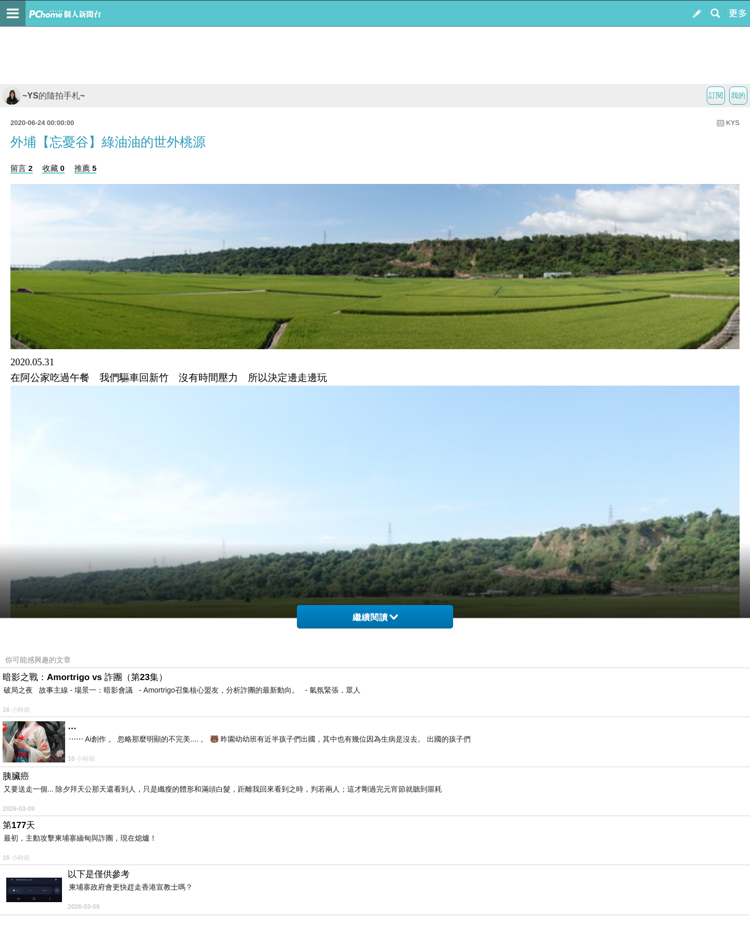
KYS (733, 123)
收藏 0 (53, 168)
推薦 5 (85, 168)
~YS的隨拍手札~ (44, 96)
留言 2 (21, 168)
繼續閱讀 (375, 617)
